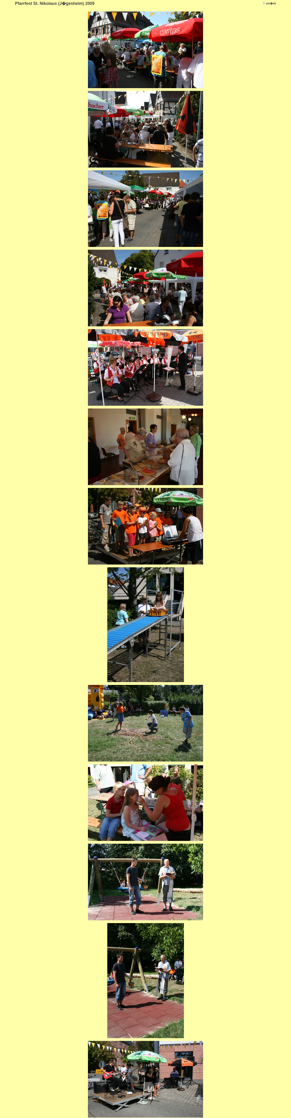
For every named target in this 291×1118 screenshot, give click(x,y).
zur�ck (271, 3)
